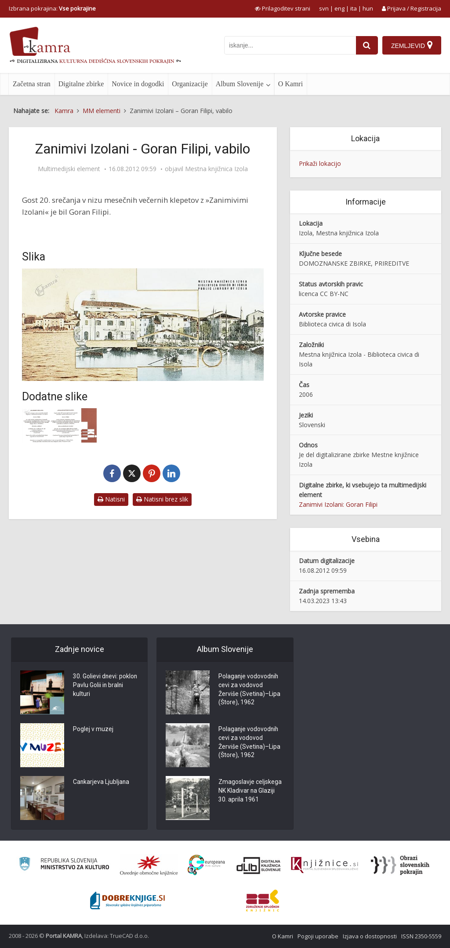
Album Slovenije (240, 84)
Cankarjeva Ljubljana (101, 782)
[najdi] (367, 45)
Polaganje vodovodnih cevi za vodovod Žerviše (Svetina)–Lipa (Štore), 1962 (249, 690)
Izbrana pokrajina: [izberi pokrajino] (52, 8)
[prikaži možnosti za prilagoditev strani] (282, 8)
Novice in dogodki (138, 84)
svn (324, 8)
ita (353, 8)
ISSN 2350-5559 (421, 936)
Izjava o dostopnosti (370, 936)
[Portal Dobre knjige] (127, 900)
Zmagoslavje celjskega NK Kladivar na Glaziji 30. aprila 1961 (250, 791)
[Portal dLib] (259, 865)
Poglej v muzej (93, 729)
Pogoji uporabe (318, 936)
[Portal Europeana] (206, 865)
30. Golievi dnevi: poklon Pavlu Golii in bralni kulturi (105, 685)
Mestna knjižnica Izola (216, 169)
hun (368, 8)
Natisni (111, 499)
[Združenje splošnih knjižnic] (262, 900)
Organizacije (189, 84)
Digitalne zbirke (81, 84)
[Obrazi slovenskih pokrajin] (400, 865)
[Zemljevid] (411, 45)
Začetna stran (32, 84)
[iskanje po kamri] (290, 45)
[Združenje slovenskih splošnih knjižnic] (324, 865)
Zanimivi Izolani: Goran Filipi (338, 504)
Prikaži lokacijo (320, 163)
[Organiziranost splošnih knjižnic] (149, 865)
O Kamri (290, 84)
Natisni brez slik (162, 499)
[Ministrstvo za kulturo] (64, 865)
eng (339, 8)
